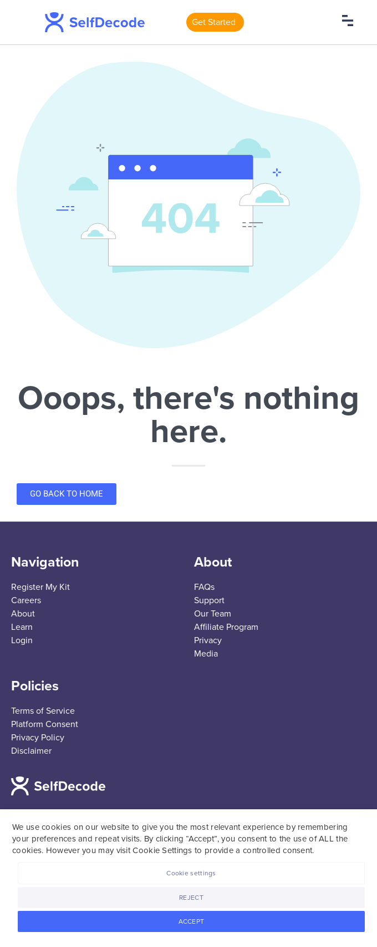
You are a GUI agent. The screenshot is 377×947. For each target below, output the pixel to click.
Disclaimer (31, 750)
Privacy (208, 640)
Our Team (212, 613)
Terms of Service (43, 710)
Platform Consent (44, 724)
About (23, 613)
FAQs (204, 587)
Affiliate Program (226, 627)
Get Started (214, 22)
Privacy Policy (37, 737)
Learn (22, 627)
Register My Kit (40, 587)
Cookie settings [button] (191, 873)
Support (209, 600)
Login (22, 640)
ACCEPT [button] (192, 921)
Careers (26, 600)
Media (206, 653)
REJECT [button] (191, 897)
